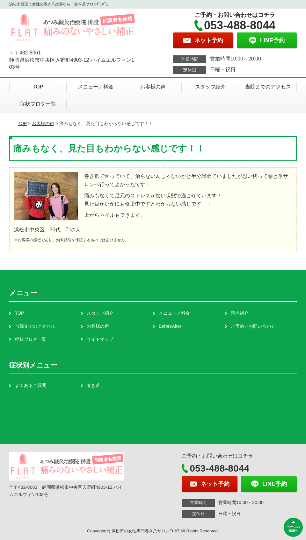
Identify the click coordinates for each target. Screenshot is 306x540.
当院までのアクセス (268, 86)
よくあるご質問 (30, 385)
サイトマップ (100, 339)
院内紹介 (240, 313)
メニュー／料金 (95, 86)
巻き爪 (93, 385)
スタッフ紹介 (210, 86)
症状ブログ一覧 (38, 104)
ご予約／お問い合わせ (253, 326)
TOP (38, 86)
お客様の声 (153, 86)
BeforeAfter (170, 326)
